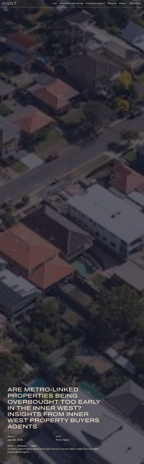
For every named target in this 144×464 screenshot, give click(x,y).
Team (54, 4)
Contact (122, 4)
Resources (112, 4)
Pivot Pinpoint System (95, 3)
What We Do (64, 4)
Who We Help (77, 4)
